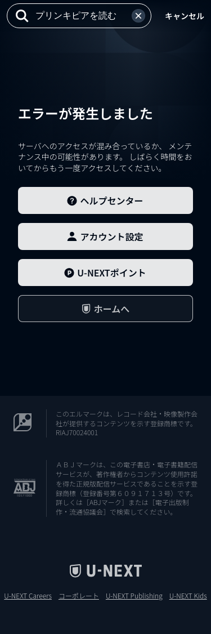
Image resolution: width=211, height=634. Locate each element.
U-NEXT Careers (28, 595)
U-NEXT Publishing (134, 595)
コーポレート (79, 595)
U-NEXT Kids (188, 595)
